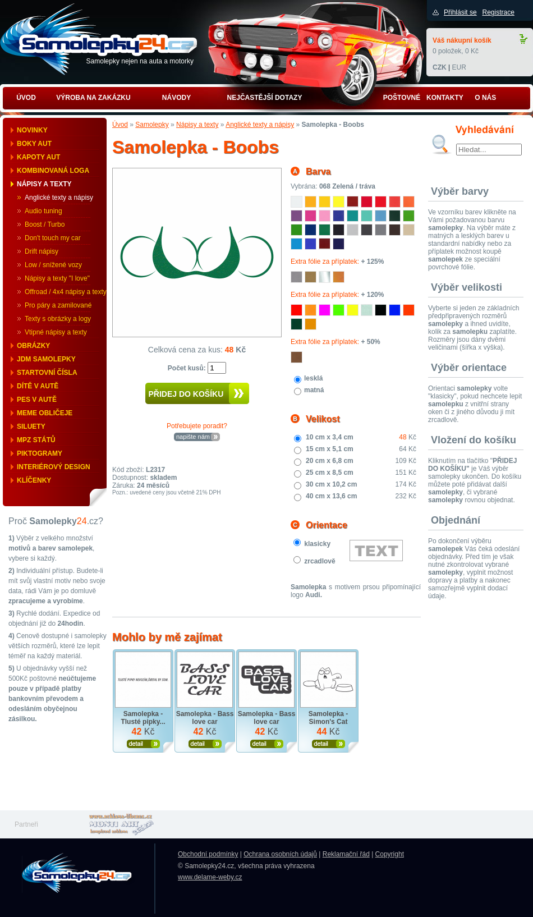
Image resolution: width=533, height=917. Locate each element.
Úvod (120, 125)
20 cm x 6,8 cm (329, 461)
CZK (440, 67)
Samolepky (151, 125)
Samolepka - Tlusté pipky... (143, 718)
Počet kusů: (188, 368)
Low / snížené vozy (53, 265)
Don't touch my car (53, 238)
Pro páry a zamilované (58, 305)
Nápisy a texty (44, 184)
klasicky (317, 544)
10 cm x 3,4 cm (329, 437)
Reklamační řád (346, 854)
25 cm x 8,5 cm (329, 472)
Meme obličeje (44, 413)
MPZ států (36, 440)
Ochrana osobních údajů (280, 854)
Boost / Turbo (45, 224)
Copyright (389, 854)
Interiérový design (53, 467)
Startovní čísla (47, 373)
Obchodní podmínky (208, 854)
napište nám (193, 436)
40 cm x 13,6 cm (331, 496)
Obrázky (33, 346)
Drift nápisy (41, 251)
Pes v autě (37, 400)
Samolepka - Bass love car (205, 718)
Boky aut (34, 144)
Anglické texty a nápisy (59, 197)
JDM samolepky (46, 359)
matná (314, 390)
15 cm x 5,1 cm (329, 449)
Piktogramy (39, 453)
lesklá (313, 378)
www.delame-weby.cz (210, 877)
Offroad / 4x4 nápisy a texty (66, 292)
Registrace (498, 12)
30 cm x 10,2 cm (331, 484)
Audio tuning (43, 211)
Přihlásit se (460, 12)
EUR (459, 67)
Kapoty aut (38, 157)
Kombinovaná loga (53, 171)
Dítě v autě (37, 386)
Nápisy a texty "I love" (57, 278)
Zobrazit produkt (143, 744)
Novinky (32, 130)
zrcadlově (319, 561)
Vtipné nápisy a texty (56, 332)
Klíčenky (34, 480)
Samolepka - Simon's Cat (328, 718)
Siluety (31, 426)
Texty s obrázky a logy (58, 319)
